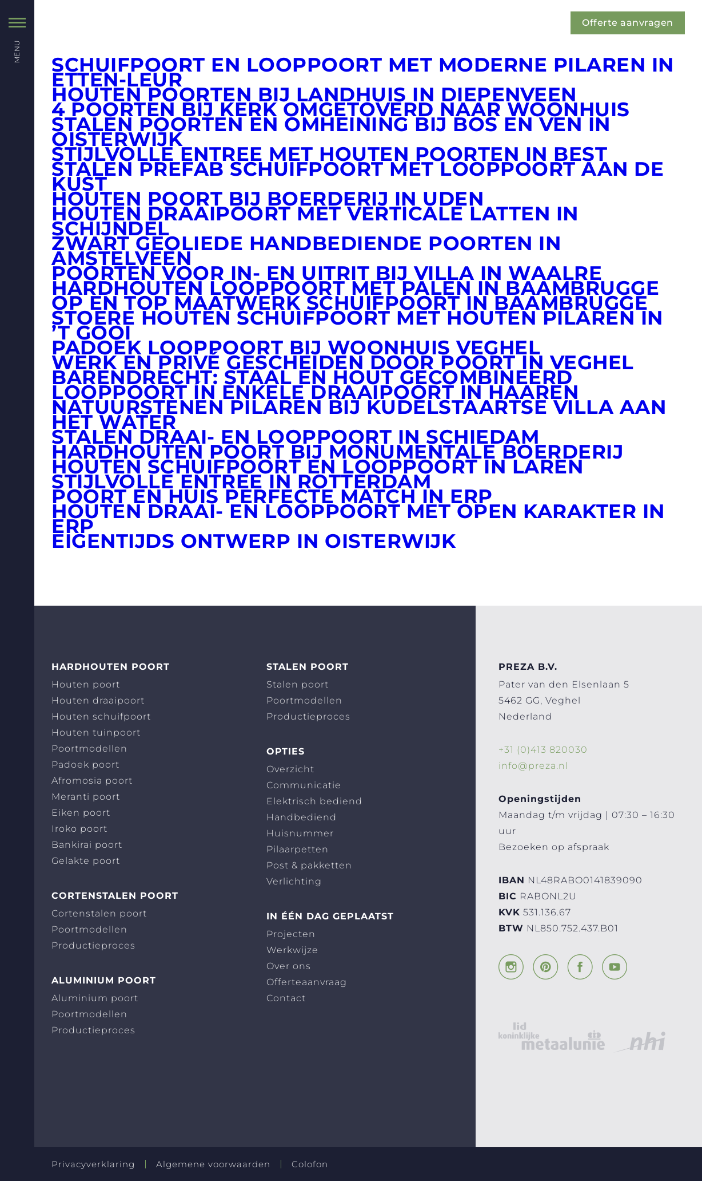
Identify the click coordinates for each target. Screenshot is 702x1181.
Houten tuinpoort (96, 732)
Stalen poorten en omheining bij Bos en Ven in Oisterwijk (331, 131)
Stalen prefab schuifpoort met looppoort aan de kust (357, 176)
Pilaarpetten (297, 849)
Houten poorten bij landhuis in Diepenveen (314, 94)
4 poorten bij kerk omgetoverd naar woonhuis (340, 109)
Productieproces (93, 945)
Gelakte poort (85, 860)
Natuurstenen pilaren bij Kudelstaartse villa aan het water (358, 414)
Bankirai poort (86, 844)
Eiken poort (80, 812)
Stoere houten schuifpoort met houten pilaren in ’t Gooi (357, 325)
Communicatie (303, 785)
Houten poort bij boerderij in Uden (267, 199)
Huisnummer (300, 833)
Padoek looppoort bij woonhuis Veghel (295, 347)
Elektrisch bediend (314, 801)
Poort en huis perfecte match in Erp (272, 496)
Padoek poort (85, 764)
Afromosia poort (92, 780)
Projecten (291, 934)
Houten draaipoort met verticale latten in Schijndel (315, 221)
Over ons (288, 966)
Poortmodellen (89, 748)
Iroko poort (79, 828)
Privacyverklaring (93, 1164)
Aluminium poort (94, 998)
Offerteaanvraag (306, 982)
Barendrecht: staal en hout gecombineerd (312, 377)
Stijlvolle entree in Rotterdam (241, 481)
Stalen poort (297, 684)
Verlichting (294, 881)
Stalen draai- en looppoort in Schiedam (295, 437)
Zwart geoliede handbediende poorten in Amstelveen (306, 250)
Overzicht (290, 769)
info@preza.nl (533, 765)
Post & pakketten (309, 865)
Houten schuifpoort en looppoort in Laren (317, 467)
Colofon (310, 1164)
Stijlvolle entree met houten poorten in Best (329, 154)
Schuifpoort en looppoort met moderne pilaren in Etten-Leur (362, 72)
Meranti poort (85, 796)
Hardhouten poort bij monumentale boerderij (337, 452)
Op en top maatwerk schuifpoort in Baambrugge (349, 303)
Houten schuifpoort (101, 716)
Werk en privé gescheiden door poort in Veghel (342, 362)
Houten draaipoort (98, 700)
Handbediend (301, 817)
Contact (286, 998)
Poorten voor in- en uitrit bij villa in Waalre (326, 273)
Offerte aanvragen (628, 22)
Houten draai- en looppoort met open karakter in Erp (358, 518)
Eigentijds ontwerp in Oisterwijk (253, 541)
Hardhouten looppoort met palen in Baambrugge (355, 288)
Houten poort (85, 684)
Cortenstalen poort (99, 913)
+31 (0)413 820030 (543, 749)
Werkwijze (292, 950)
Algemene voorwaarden (213, 1164)
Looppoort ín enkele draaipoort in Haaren (315, 392)
